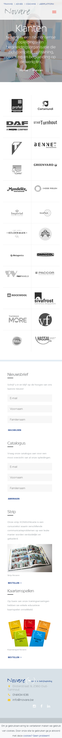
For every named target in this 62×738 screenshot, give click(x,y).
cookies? (27, 735)
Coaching (31, 4)
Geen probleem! (41, 735)
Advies (19, 4)
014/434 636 (21, 694)
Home (24, 70)
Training (8, 4)
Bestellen (13, 583)
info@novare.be (23, 699)
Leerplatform (46, 4)
